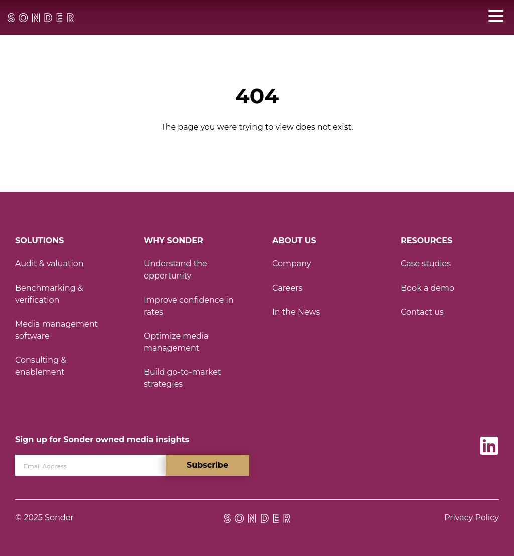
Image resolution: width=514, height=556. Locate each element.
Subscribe (207, 465)
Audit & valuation (49, 263)
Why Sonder (173, 240)
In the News (296, 312)
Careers (287, 288)
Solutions (39, 240)
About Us (294, 240)
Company (291, 263)
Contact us (422, 312)
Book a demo (427, 288)
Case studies (426, 263)
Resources (426, 240)
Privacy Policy (471, 517)
